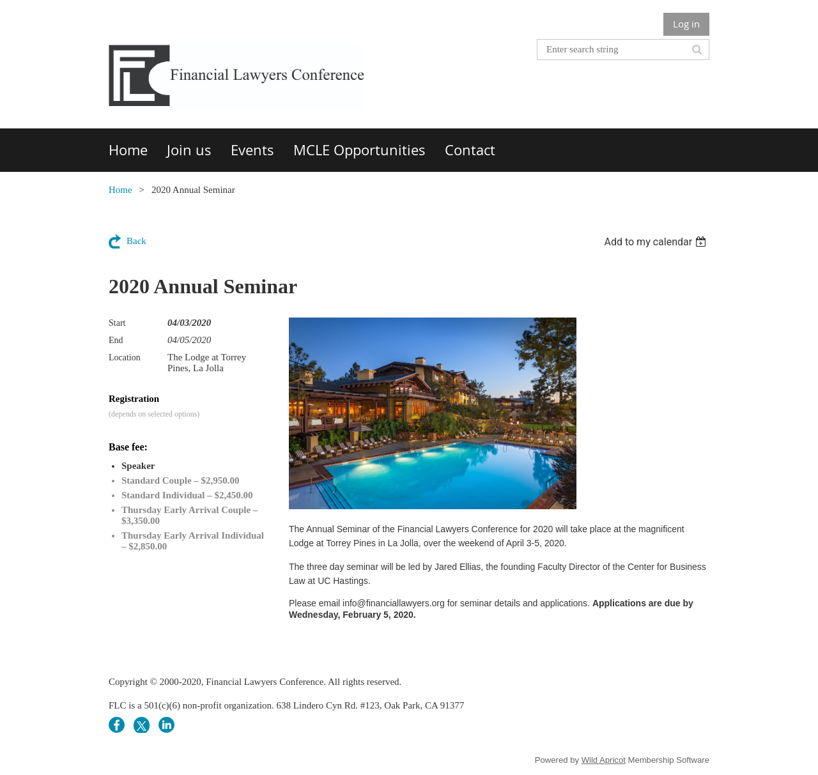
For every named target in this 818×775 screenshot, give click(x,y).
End (116, 340)
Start (117, 323)
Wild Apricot (604, 760)
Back (136, 241)
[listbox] (656, 242)
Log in (686, 23)
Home (120, 190)
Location (125, 357)
